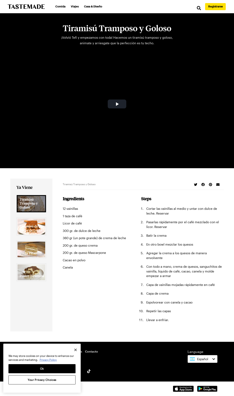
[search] (199, 8)
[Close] (75, 349)
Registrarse (215, 6)
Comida (60, 6)
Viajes (75, 6)
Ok (42, 368)
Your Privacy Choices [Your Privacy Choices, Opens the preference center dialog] (42, 380)
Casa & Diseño (93, 6)
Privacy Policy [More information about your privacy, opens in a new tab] (48, 359)
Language (195, 352)
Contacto (91, 351)
